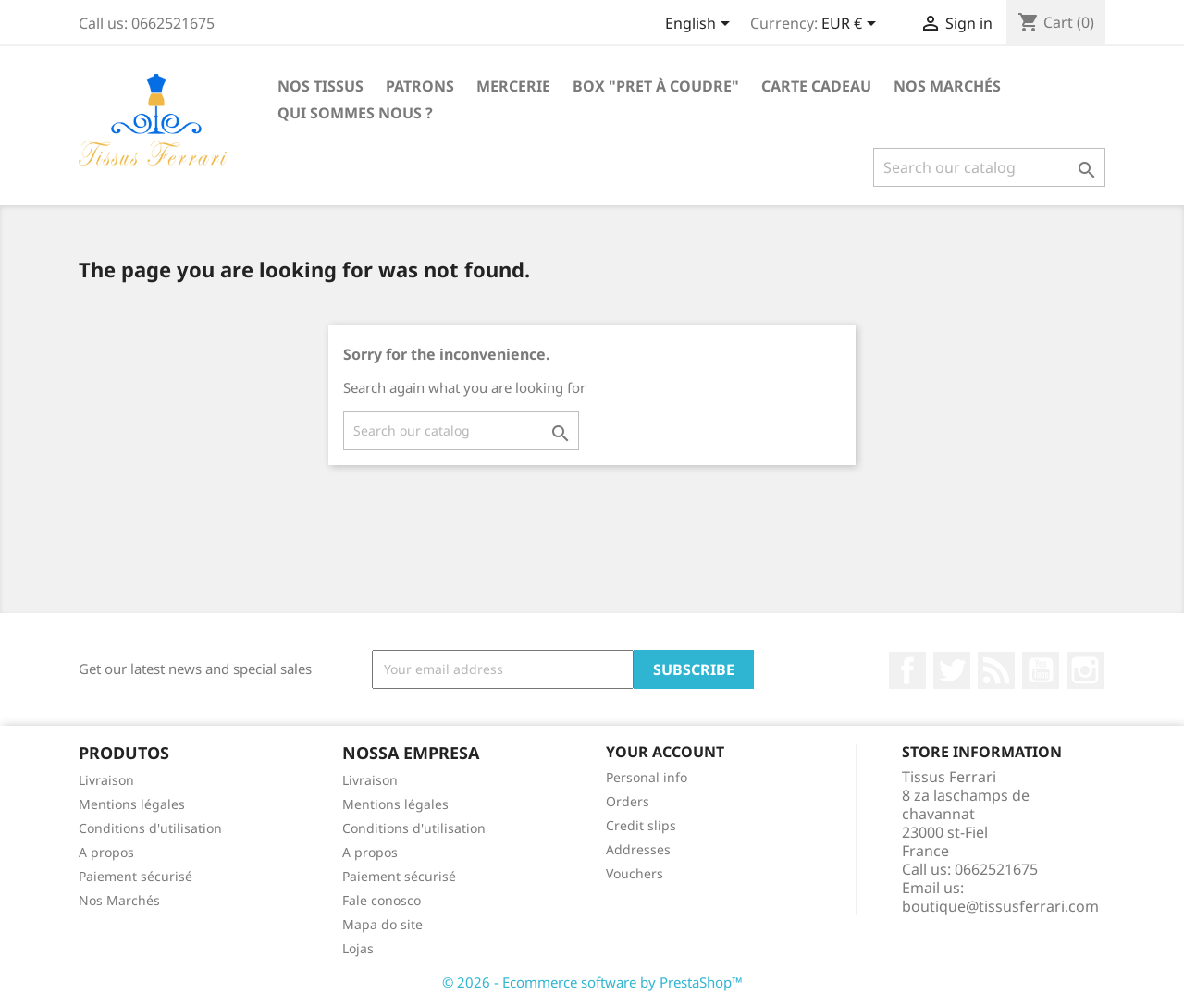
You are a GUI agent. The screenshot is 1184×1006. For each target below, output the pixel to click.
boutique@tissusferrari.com (1000, 906)
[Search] (989, 167)
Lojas (358, 948)
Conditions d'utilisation (150, 828)
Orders (627, 801)
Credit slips (641, 825)
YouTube (1040, 670)
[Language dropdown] (700, 25)
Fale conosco (381, 900)
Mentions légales (132, 804)
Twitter (951, 670)
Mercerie (513, 86)
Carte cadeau (816, 86)
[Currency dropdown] (851, 25)
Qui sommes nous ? (355, 113)
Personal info (646, 777)
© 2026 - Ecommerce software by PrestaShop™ (592, 982)
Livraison (106, 780)
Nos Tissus (321, 86)
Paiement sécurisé (135, 876)
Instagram (1085, 670)
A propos (106, 852)
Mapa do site (382, 924)
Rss (996, 670)
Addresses (638, 849)
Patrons (420, 86)
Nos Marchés (947, 86)
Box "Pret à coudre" (656, 86)
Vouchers (634, 873)
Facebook (907, 670)
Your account (665, 752)
